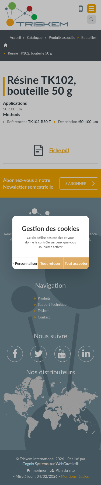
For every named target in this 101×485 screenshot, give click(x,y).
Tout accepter (76, 263)
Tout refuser (50, 263)
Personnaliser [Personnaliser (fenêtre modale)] (26, 263)
